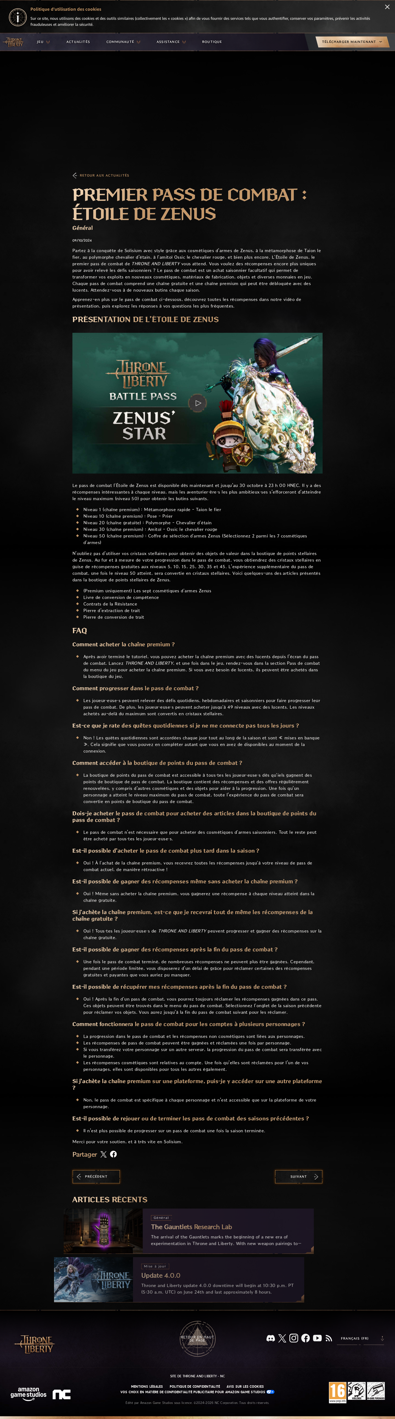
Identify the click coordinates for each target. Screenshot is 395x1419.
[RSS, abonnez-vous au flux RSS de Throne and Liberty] (328, 1338)
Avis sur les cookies (245, 1387)
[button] (197, 403)
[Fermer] (387, 7)
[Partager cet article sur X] (103, 1155)
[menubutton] (43, 42)
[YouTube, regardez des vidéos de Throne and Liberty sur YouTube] (317, 1339)
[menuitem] (43, 42)
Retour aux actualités (104, 175)
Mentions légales (147, 1387)
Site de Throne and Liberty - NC (197, 1376)
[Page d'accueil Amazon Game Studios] (28, 1395)
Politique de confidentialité (195, 1387)
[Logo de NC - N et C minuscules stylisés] (62, 1395)
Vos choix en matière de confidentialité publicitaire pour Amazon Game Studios (197, 1392)
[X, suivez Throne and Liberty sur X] (282, 1339)
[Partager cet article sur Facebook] (113, 1155)
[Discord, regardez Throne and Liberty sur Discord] (270, 1339)
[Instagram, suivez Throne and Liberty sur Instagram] (293, 1339)
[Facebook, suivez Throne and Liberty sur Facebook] (305, 1339)
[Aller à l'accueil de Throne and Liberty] (13, 41)
